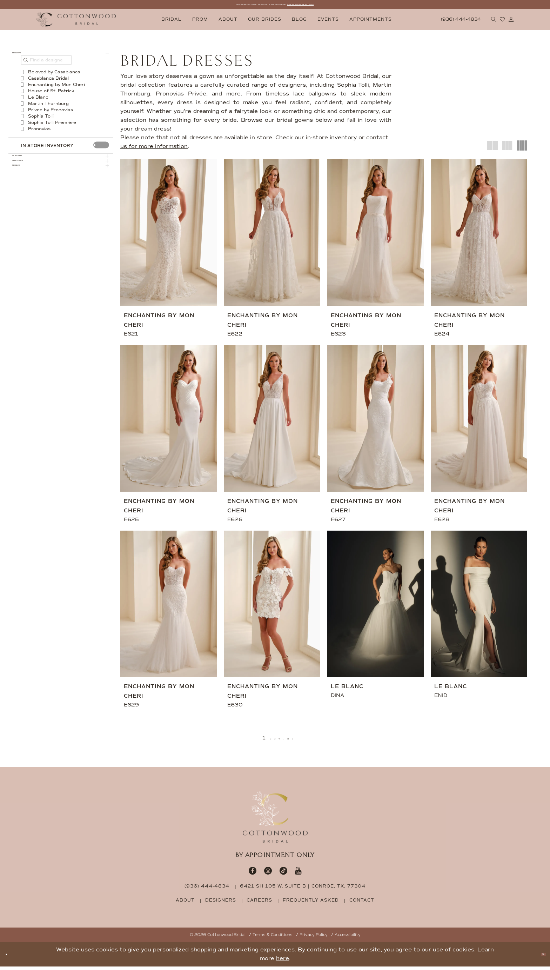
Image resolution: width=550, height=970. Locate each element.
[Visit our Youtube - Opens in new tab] (298, 874)
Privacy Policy (314, 938)
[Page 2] (258, 741)
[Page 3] (268, 741)
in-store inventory (331, 141)
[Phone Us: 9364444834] (461, 23)
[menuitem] (171, 23)
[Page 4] (278, 741)
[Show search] (493, 22)
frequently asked (311, 903)
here (282, 962)
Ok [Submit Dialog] (538, 958)
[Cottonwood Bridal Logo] (76, 23)
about (185, 903)
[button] (511, 22)
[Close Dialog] (10, 958)
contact (361, 903)
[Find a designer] (46, 72)
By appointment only (275, 858)
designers (220, 903)
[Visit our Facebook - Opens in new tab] (252, 874)
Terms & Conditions (273, 938)
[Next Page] (310, 741)
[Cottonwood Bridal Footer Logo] (275, 820)
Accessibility (348, 938)
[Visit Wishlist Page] (502, 22)
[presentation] (101, 157)
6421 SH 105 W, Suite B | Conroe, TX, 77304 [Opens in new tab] (302, 889)
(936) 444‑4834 (207, 889)
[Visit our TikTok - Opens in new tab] (283, 874)
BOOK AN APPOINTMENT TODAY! (349, 6)
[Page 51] (299, 741)
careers (259, 903)
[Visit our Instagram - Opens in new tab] (268, 874)
